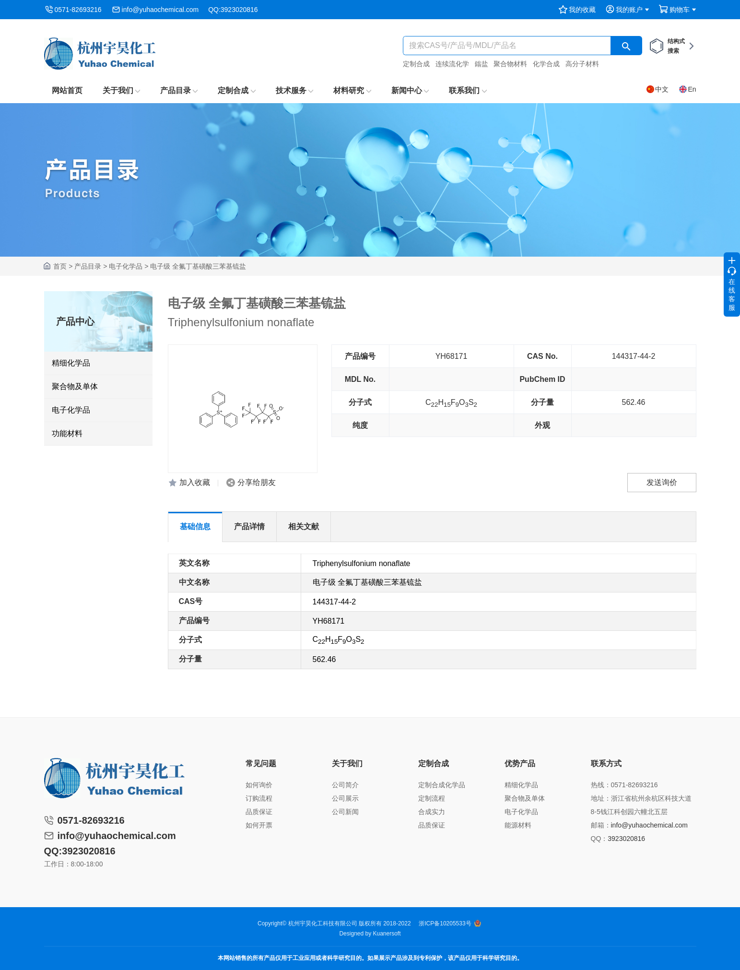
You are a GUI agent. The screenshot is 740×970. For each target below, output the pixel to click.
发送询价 (661, 482)
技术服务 (294, 90)
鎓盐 (481, 64)
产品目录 (179, 90)
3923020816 (626, 838)
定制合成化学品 (441, 785)
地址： (601, 798)
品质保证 (259, 812)
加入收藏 (194, 482)
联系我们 (467, 90)
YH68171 (451, 356)
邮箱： (601, 825)
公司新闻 (345, 812)
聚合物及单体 (75, 386)
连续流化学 (452, 64)
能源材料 (518, 825)
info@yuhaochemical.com (160, 9)
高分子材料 (582, 64)
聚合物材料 (510, 64)
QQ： (599, 838)
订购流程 (259, 798)
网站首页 (67, 90)
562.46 (634, 402)
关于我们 (121, 90)
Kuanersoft (387, 933)
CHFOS (451, 403)
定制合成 (416, 64)
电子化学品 (125, 266)
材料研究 (352, 90)
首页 (60, 266)
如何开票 (259, 825)
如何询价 (259, 785)
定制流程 (431, 798)
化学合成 (546, 64)
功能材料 (67, 433)
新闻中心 (410, 90)
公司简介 (345, 785)
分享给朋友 (256, 482)
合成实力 (431, 812)
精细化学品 (71, 363)
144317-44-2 (634, 356)
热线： (601, 785)
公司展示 (345, 798)
